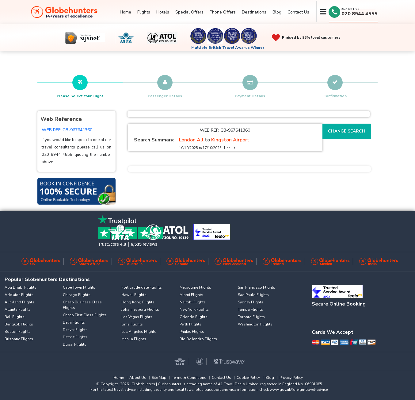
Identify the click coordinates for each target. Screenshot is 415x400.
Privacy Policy (291, 377)
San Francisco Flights (256, 287)
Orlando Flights (194, 316)
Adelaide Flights (19, 294)
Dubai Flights (74, 344)
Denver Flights (75, 329)
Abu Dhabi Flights (20, 287)
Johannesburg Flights (140, 309)
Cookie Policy (248, 377)
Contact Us (298, 12)
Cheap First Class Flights (85, 315)
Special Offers (189, 12)
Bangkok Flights (19, 324)
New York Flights (194, 309)
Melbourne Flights (195, 287)
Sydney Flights (250, 302)
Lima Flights (132, 324)
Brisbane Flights (19, 339)
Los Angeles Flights (138, 331)
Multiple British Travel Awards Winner (228, 47)
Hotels (162, 12)
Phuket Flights (192, 331)
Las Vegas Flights (136, 316)
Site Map (159, 377)
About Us (137, 377)
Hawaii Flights (134, 294)
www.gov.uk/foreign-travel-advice (299, 389)
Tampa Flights (250, 309)
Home (125, 12)
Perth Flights (190, 324)
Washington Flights (255, 324)
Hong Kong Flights (137, 302)
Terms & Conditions (189, 377)
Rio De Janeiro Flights (198, 339)
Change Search (346, 131)
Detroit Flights (75, 337)
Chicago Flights (76, 294)
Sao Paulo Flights (253, 294)
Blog (276, 12)
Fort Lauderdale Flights (141, 287)
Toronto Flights (251, 316)
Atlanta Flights (18, 309)
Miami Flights (191, 294)
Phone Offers (223, 12)
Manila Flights (133, 339)
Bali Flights (15, 316)
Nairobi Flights (193, 302)
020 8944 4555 (359, 13)
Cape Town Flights (79, 287)
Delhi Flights (74, 322)
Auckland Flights (19, 302)
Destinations (254, 12)
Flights (143, 12)
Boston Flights (18, 331)
